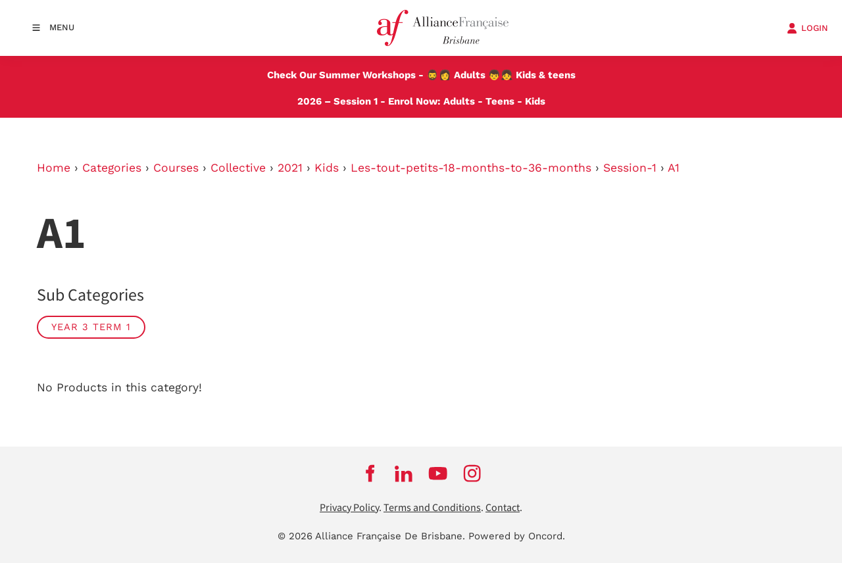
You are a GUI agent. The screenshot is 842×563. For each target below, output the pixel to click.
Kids (535, 101)
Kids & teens (546, 75)
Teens (499, 101)
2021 (290, 167)
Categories (111, 167)
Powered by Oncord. (516, 536)
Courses (176, 167)
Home (53, 167)
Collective (238, 167)
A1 (674, 167)
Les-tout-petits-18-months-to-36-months (471, 167)
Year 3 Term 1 (91, 327)
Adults (469, 75)
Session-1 (629, 167)
